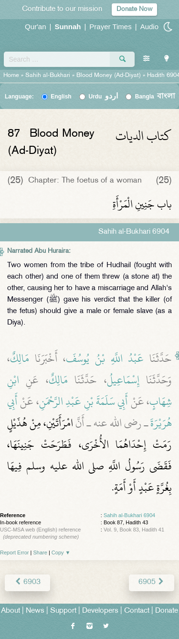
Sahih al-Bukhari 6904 (129, 515)
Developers (100, 611)
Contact (136, 611)
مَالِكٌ (19, 358)
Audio (149, 26)
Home (11, 75)
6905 (151, 582)
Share (40, 552)
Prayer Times (110, 26)
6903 (27, 582)
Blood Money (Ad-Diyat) (108, 75)
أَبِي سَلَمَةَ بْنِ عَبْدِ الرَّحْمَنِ (83, 401)
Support (63, 611)
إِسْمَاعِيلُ (123, 380)
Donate (166, 611)
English (61, 96)
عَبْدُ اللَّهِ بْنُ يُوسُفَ (105, 358)
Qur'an (35, 26)
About (10, 611)
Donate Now (134, 9)
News (35, 611)
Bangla (155, 96)
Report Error (14, 552)
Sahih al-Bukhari (47, 75)
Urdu (103, 96)
